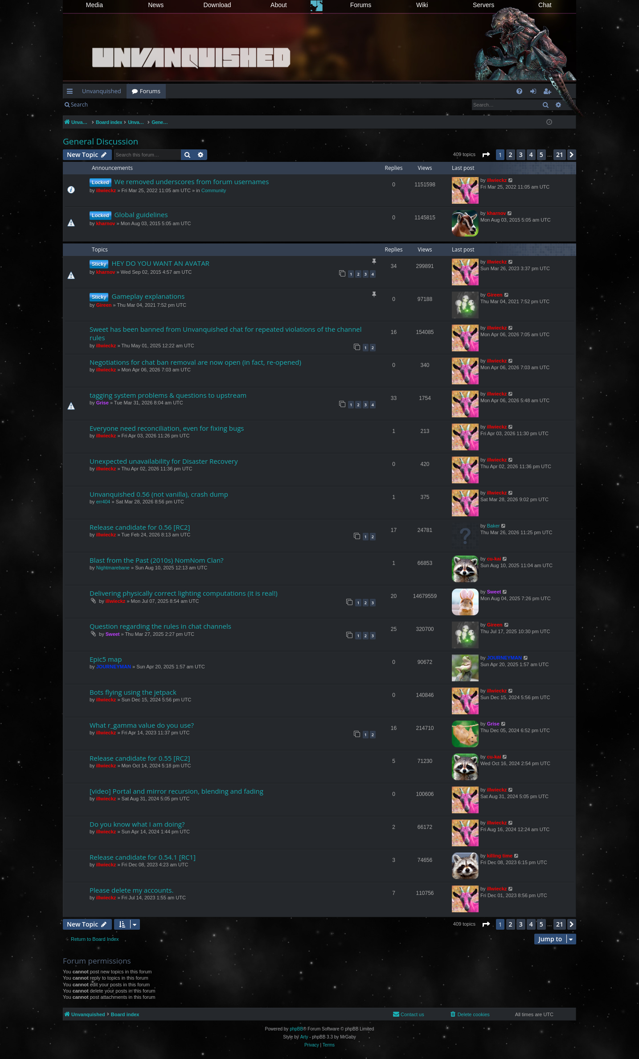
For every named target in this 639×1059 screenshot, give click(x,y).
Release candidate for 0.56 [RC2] (140, 527)
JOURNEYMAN (113, 666)
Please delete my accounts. (131, 890)
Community (213, 190)
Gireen (104, 305)
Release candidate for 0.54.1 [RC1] (143, 857)
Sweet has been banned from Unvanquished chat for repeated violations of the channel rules (226, 333)
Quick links (71, 93)
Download (217, 4)
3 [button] (521, 154)
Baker (493, 525)
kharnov (105, 223)
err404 (103, 501)
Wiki (422, 4)
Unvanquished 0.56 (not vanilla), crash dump (159, 494)
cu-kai (494, 558)
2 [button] (510, 154)
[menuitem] (519, 91)
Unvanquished (101, 91)
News (156, 4)
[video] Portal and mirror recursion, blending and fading (176, 791)
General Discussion (100, 141)
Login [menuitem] (535, 93)
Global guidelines (141, 214)
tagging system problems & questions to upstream (168, 395)
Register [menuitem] (549, 93)
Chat (545, 4)
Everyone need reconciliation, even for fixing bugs (167, 428)
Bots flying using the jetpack (133, 692)
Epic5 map (106, 659)
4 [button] (531, 154)
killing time (499, 855)
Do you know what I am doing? (137, 824)
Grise (102, 402)
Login (107, 104)
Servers (483, 4)
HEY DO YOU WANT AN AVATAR (160, 263)
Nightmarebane (113, 567)
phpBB (296, 1028)
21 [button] (559, 154)
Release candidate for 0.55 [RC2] (140, 758)
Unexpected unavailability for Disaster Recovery (164, 461)
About (278, 4)
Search (79, 104)
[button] (485, 154)
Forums (360, 4)
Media (94, 4)
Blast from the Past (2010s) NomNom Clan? (157, 560)
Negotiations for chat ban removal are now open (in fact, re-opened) (195, 362)
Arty (304, 1036)
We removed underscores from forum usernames (192, 181)
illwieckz (106, 190)
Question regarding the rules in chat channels (160, 626)
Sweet (494, 591)
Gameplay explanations (147, 296)
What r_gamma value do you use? (142, 725)
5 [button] (541, 154)
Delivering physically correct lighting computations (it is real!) (184, 593)
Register (137, 104)
